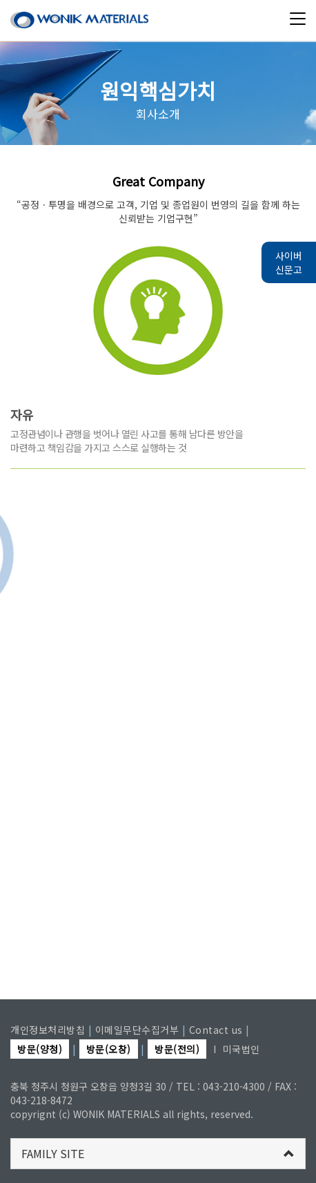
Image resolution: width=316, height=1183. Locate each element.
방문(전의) (177, 1049)
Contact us (216, 1030)
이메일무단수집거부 (137, 1030)
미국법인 (241, 1049)
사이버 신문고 (288, 262)
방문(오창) (108, 1049)
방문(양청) (39, 1049)
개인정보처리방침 (47, 1030)
